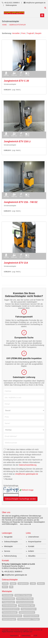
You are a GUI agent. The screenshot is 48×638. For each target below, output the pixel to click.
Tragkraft (30, 33)
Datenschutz (26, 635)
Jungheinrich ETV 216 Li (17, 141)
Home (4, 25)
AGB (35, 635)
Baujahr (38, 33)
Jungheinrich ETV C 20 (16, 81)
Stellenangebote (11, 5)
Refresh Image (28, 490)
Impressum (14, 635)
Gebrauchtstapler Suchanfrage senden (20, 499)
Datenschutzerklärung (27, 465)
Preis (23, 33)
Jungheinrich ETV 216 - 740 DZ (21, 202)
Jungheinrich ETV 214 (16, 262)
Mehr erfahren (25, 524)
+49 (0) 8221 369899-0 (11, 3)
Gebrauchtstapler (17, 25)
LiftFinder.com (27, 632)
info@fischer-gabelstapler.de (35, 3)
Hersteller (16, 33)
